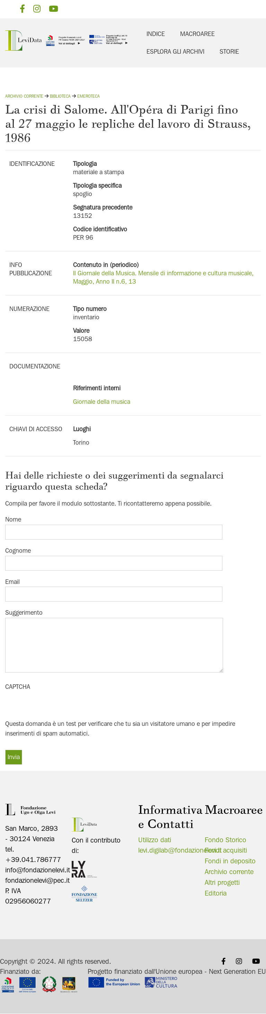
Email (12, 581)
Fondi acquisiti (226, 850)
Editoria (216, 893)
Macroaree (197, 33)
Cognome (18, 550)
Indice (156, 33)
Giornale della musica (101, 401)
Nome (13, 519)
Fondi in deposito (230, 861)
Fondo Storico (225, 840)
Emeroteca (88, 96)
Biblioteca (60, 96)
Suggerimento (24, 612)
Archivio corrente (24, 96)
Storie (229, 51)
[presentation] (57, 705)
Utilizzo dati (154, 840)
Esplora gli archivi (175, 51)
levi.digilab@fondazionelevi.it (180, 850)
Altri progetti (222, 882)
